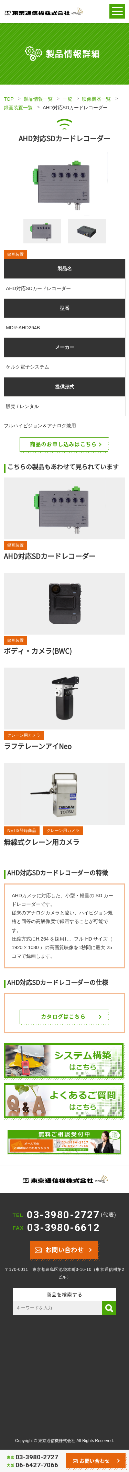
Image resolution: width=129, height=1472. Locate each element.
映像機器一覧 (96, 99)
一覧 (67, 99)
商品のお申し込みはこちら (63, 444)
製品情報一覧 (38, 99)
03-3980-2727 (71, 1215)
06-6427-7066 (36, 1465)
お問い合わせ (59, 1249)
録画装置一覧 (18, 107)
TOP (9, 99)
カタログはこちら (63, 1016)
